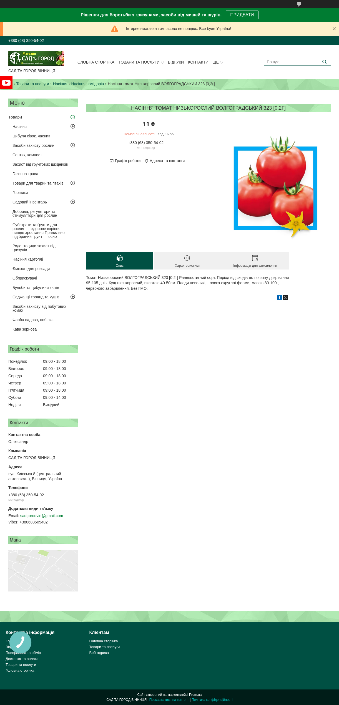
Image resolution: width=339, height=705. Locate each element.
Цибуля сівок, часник (31, 136)
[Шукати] (324, 62)
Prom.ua (195, 695)
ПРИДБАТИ (242, 14)
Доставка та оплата (22, 659)
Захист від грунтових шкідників (40, 164)
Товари (15, 117)
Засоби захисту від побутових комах (39, 308)
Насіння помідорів (87, 84)
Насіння (60, 84)
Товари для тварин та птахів (37, 183)
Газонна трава (25, 174)
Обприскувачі (24, 278)
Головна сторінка (95, 62)
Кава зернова (24, 329)
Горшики (20, 192)
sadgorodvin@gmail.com (41, 515)
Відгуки (176, 62)
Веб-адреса (99, 653)
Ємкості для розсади (31, 268)
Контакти (198, 62)
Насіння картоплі (27, 259)
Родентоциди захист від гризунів (34, 248)
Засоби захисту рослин (33, 145)
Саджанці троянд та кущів (35, 297)
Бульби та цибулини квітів (35, 287)
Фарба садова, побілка (33, 320)
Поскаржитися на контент (169, 700)
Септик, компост (27, 155)
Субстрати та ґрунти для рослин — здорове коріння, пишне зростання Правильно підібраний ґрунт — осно (38, 231)
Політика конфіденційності (212, 700)
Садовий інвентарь (29, 202)
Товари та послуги (139, 62)
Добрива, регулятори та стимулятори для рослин (34, 213)
